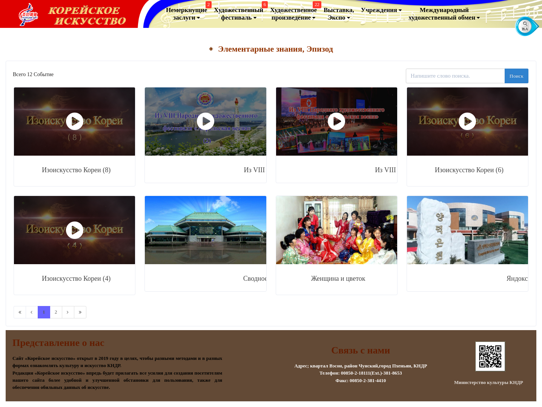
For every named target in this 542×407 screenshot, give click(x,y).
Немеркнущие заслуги (188, 12)
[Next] (68, 312)
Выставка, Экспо (339, 13)
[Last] (80, 312)
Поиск (517, 76)
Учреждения (381, 10)
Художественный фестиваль (240, 12)
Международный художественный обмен (444, 13)
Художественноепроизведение (294, 12)
